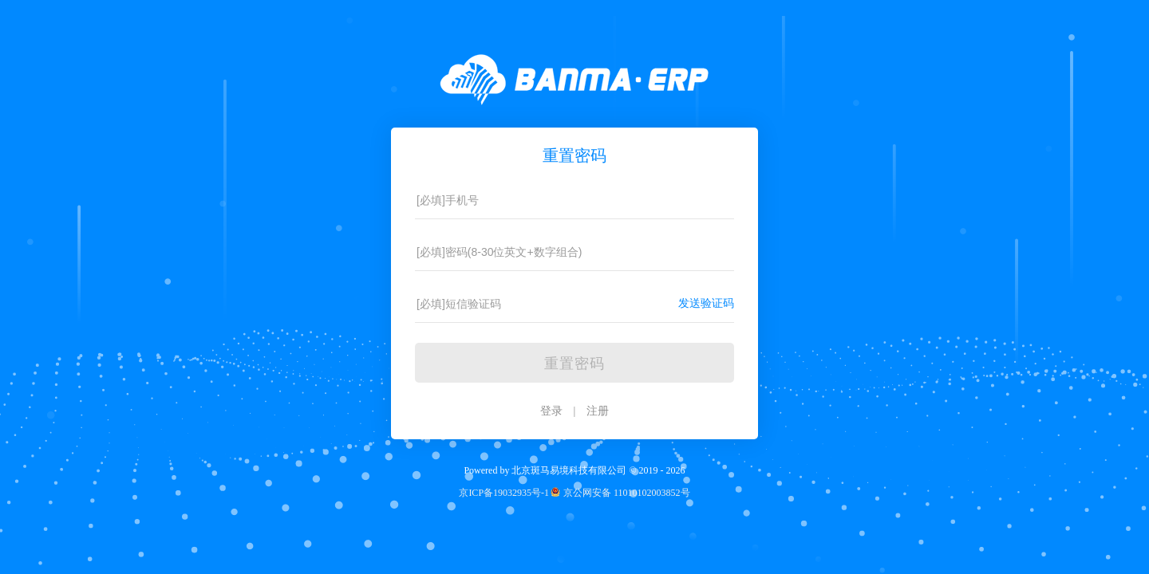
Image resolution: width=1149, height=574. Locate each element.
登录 (551, 411)
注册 (597, 411)
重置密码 (574, 364)
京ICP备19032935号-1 (504, 492)
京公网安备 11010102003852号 (619, 492)
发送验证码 (706, 303)
